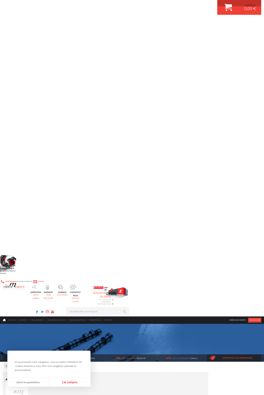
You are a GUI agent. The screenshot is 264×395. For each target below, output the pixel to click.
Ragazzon (28, 68)
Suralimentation (82, 268)
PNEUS (142, 286)
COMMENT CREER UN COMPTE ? (217, 268)
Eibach (181, 68)
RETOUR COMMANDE (211, 286)
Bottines (14, 104)
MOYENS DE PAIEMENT (212, 277)
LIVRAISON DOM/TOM (212, 291)
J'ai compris (69, 382)
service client (148, 21)
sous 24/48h (69, 21)
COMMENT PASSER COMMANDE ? (218, 273)
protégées (185, 228)
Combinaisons (16, 113)
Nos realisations (77, 30)
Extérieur (78, 296)
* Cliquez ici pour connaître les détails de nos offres (158, 335)
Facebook (169, 4)
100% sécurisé (95, 21)
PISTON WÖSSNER (148, 273)
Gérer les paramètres (28, 382)
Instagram (179, 4)
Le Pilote (14, 93)
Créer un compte (237, 30)
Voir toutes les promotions (237, 68)
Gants (12, 117)
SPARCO (69, 112)
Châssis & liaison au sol (86, 282)
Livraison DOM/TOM (56, 30)
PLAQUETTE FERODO (149, 268)
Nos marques (37, 30)
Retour (65, 76)
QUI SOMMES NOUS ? (13, 292)
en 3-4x (30, 228)
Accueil (12, 30)
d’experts (82, 228)
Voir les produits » (69, 115)
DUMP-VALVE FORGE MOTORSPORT (157, 296)
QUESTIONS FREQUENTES (214, 296)
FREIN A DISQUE (147, 305)
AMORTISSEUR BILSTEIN (151, 263)
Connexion (254, 30)
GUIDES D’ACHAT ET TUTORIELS (217, 300)
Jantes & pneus (81, 291)
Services (23, 30)
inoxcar (130, 68)
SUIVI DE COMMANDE (212, 282)
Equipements (80, 305)
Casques (14, 109)
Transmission (80, 277)
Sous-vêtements (17, 122)
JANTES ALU (145, 282)
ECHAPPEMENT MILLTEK (151, 277)
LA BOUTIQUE (10, 297)
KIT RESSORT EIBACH (150, 291)
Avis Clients (246, 377)
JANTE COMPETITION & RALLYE (154, 300)
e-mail (84, 5)
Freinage (77, 286)
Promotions (95, 30)
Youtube (184, 4)
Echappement (80, 273)
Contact (108, 30)
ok (123, 332)
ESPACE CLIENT (209, 263)
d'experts (121, 21)
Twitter (174, 4)
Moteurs (77, 263)
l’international (237, 228)
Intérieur (78, 300)
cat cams (79, 68)
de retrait (134, 228)
